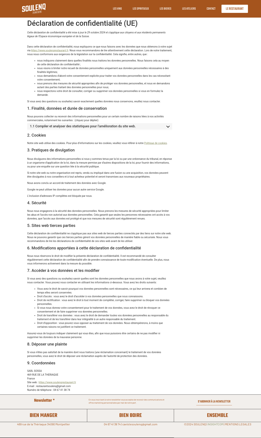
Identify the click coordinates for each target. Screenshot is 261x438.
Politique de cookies (155, 143)
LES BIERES (164, 8)
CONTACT (209, 8)
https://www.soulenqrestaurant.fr (49, 50)
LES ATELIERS (187, 8)
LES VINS (115, 8)
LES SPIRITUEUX (139, 8)
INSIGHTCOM (215, 424)
